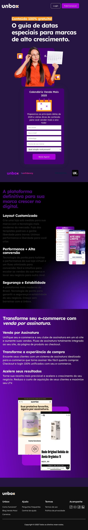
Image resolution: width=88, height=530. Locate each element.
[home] (10, 6)
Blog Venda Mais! (9, 510)
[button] (84, 6)
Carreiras (6, 514)
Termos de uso (51, 507)
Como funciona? (9, 507)
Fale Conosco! (70, 6)
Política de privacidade (55, 510)
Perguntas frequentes (31, 507)
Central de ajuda (29, 510)
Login (55, 6)
